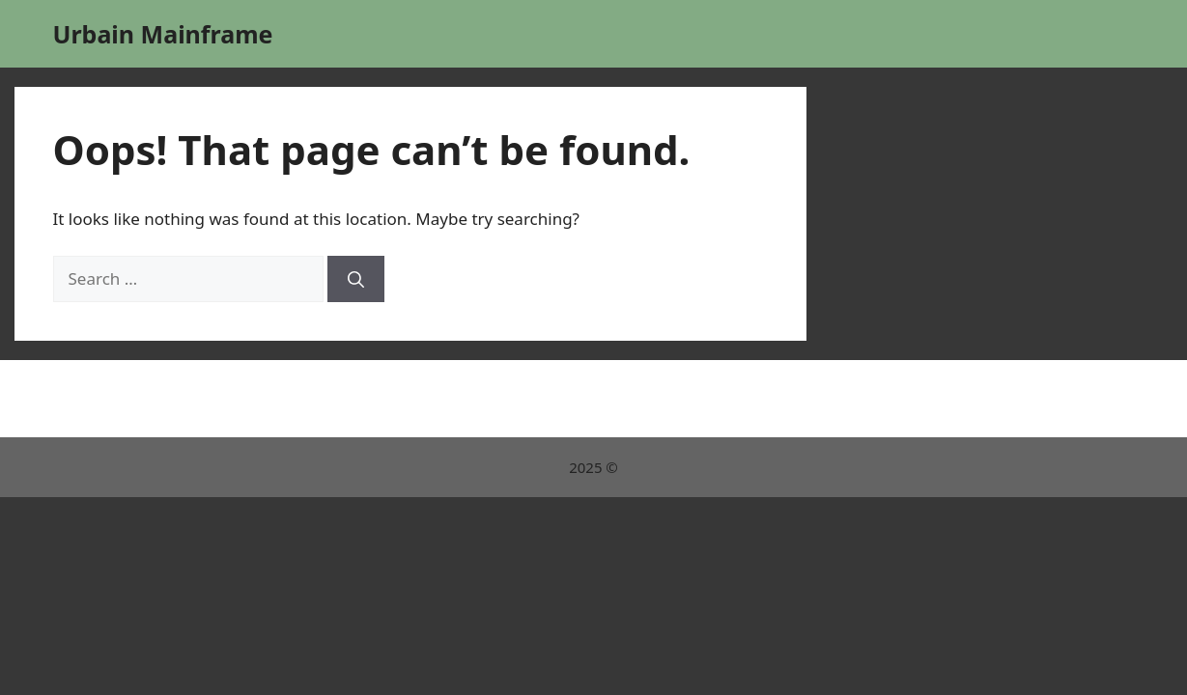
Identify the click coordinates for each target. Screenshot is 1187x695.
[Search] (355, 279)
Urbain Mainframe (163, 33)
